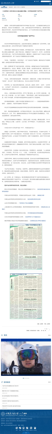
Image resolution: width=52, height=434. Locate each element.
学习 (18, 7)
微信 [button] (20, 429)
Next (49, 358)
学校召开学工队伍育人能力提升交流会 (11, 406)
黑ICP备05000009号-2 (21, 420)
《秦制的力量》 (40, 195)
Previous (2, 358)
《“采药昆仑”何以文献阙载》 (26, 203)
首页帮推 (35, 429)
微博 (16, 429)
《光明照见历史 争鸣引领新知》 (38, 220)
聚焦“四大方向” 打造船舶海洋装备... (10, 390)
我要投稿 (27, 429)
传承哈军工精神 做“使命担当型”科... (10, 401)
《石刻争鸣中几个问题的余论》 (32, 217)
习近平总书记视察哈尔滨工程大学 (10, 385)
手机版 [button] (23, 429)
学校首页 (37, 1)
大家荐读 (23, 7)
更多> (49, 335)
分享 (19, 19)
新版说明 (31, 429)
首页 (15, 7)
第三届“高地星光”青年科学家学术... (10, 396)
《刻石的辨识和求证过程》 (34, 199)
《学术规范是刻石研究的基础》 (35, 213)
